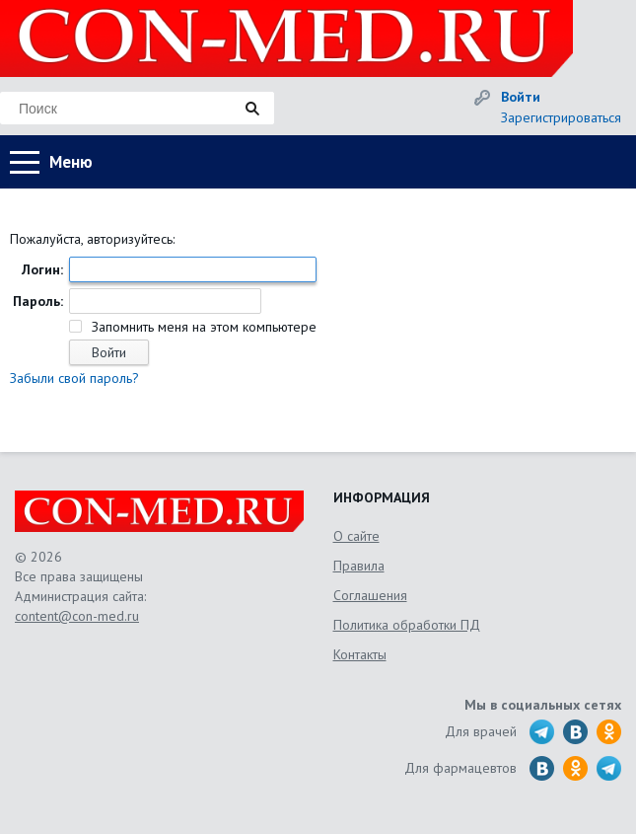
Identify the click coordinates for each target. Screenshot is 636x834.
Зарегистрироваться (561, 117)
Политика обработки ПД (406, 625)
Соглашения (370, 595)
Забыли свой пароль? (74, 378)
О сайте (356, 536)
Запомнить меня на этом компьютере (202, 327)
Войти (520, 97)
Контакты (360, 654)
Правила (359, 565)
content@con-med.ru (77, 616)
